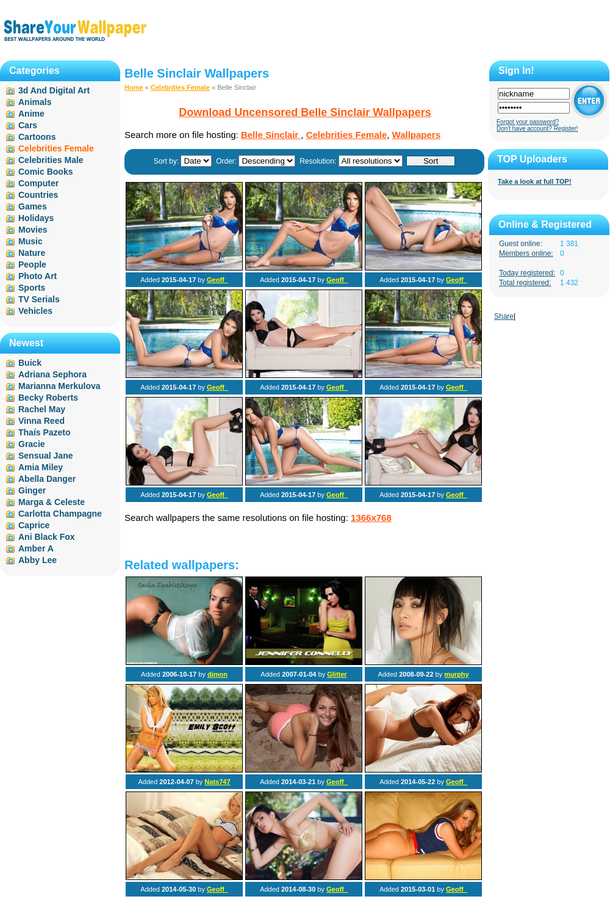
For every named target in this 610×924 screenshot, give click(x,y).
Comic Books (45, 171)
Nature (31, 253)
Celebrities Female (180, 87)
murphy (456, 674)
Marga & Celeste (51, 502)
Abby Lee (37, 560)
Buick (29, 363)
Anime (31, 113)
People (32, 264)
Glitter (336, 674)
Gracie (31, 444)
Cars (27, 125)
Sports (31, 288)
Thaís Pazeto (44, 432)
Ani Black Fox (46, 537)
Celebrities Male (51, 160)
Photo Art (37, 276)
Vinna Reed (41, 421)
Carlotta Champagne (60, 513)
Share (504, 316)
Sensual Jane (45, 455)
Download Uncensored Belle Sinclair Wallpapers (305, 112)
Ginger (32, 490)
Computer (38, 183)
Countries (38, 195)
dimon (217, 674)
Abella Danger (47, 479)
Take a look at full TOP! (535, 181)
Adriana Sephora (52, 374)
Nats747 (217, 781)
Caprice (33, 525)
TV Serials (39, 299)
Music (30, 241)
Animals (34, 102)
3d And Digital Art (54, 90)
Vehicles (35, 311)
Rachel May (41, 409)
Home (133, 87)
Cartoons (37, 137)
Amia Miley (40, 467)
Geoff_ (217, 279)
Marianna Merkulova (59, 386)
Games (32, 206)
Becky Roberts (48, 397)
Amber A (36, 548)
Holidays (36, 218)
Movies (32, 230)
